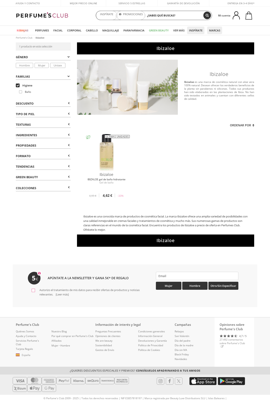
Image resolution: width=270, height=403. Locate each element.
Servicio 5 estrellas (132, 3)
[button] (30, 355)
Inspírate (195, 30)
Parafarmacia (133, 30)
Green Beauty (159, 30)
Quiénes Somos (25, 331)
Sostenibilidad (103, 345)
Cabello (92, 30)
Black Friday (182, 354)
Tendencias (43, 166)
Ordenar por (242, 125)
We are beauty (103, 340)
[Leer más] (62, 294)
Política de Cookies (149, 350)
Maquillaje (110, 30)
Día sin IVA (181, 350)
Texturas (43, 125)
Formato (43, 156)
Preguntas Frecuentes (108, 331)
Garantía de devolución (183, 3)
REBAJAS (22, 30)
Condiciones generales (151, 331)
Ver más (179, 30)
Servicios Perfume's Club (27, 342)
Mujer (41, 65)
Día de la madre (184, 345)
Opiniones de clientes (107, 336)
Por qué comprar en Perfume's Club (72, 336)
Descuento (43, 103)
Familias (43, 76)
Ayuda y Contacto (28, 3)
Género (43, 57)
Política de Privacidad (150, 345)
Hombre (24, 65)
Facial (58, 30)
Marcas (214, 30)
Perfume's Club (24, 37)
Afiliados (56, 340)
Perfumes (42, 30)
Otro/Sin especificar (223, 286)
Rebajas (179, 331)
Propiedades (43, 145)
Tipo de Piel (43, 114)
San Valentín (182, 336)
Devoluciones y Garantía (152, 340)
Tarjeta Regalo (24, 349)
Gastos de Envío (104, 350)
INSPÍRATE (106, 15)
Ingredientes (43, 135)
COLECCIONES (43, 188)
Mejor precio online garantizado (83, 5)
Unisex (58, 65)
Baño (25, 92)
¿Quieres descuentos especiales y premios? (135, 370)
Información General (150, 336)
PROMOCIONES (131, 15)
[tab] (43, 56)
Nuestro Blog (59, 331)
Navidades (181, 359)
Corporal (74, 30)
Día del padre (182, 340)
